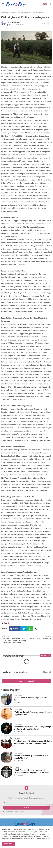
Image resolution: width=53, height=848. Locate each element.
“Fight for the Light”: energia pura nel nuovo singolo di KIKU (33, 713)
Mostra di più (45, 655)
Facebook (16, 629)
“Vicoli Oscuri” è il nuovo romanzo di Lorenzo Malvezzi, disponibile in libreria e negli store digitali (31, 771)
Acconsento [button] (8, 844)
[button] (44, 4)
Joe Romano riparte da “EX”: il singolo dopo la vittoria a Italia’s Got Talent (32, 728)
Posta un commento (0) (26, 681)
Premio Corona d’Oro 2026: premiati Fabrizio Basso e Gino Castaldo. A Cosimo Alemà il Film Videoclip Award (33, 742)
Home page (5, 13)
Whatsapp (30, 628)
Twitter (24, 628)
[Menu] (3, 4)
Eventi (13, 13)
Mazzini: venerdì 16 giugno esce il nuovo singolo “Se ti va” (31, 757)
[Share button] (36, 628)
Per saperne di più (42, 839)
